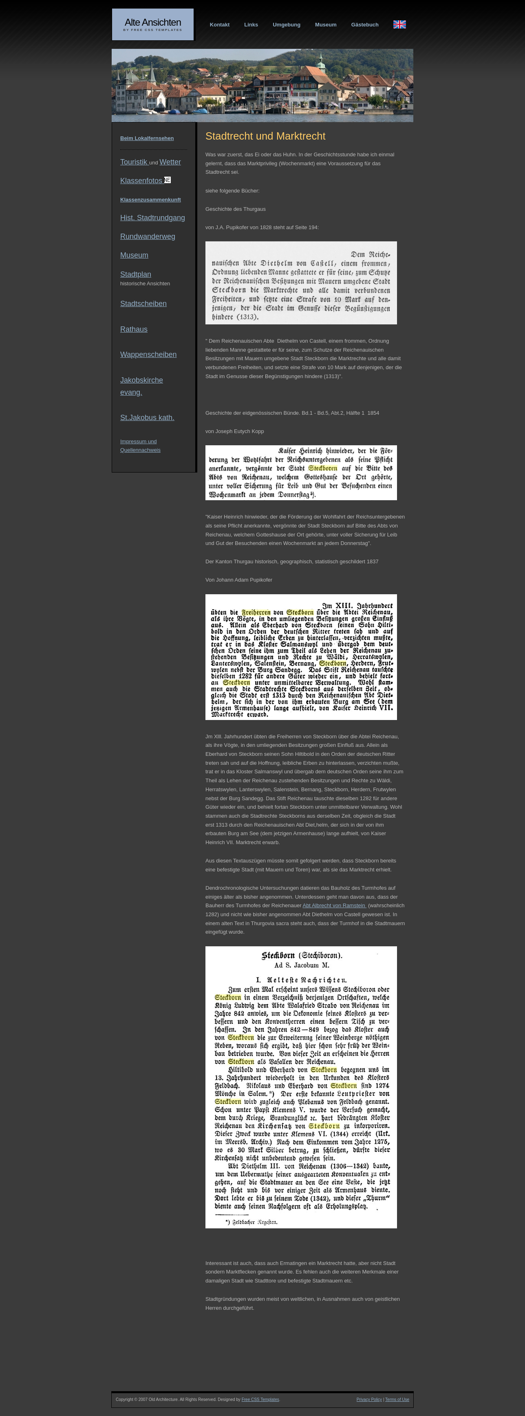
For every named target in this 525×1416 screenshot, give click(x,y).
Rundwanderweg (147, 236)
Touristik (134, 162)
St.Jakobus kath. (147, 418)
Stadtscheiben (143, 304)
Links (251, 25)
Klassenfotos (145, 181)
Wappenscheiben (148, 354)
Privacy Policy (369, 1399)
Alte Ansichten (153, 22)
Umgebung (286, 25)
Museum (326, 25)
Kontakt (219, 25)
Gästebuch (365, 25)
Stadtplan (135, 274)
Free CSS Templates (260, 1399)
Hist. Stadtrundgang (152, 218)
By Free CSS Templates (152, 30)
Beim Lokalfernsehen (147, 138)
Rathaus (134, 329)
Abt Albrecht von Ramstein (334, 905)
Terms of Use (397, 1399)
